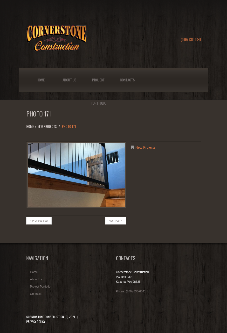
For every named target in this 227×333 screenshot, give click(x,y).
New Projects (47, 126)
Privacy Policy (35, 321)
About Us (69, 79)
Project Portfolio (98, 84)
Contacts (127, 79)
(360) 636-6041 (191, 39)
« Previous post (39, 220)
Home (41, 79)
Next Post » (116, 220)
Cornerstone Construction (45, 317)
